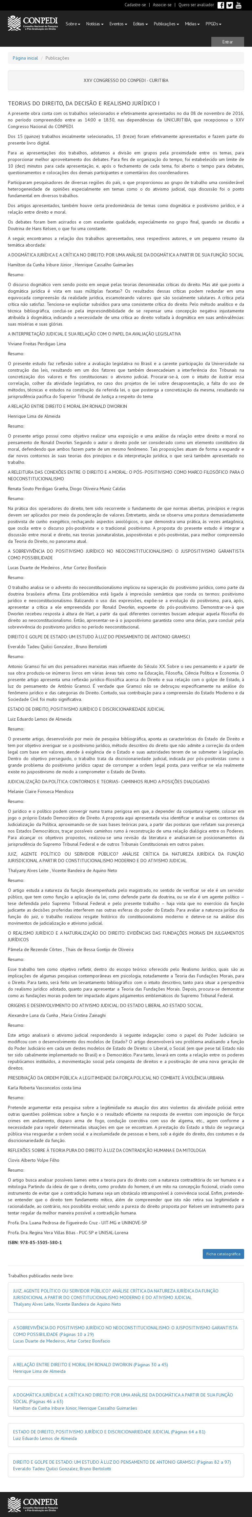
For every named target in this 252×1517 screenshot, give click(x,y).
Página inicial (25, 58)
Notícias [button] (94, 24)
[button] (227, 42)
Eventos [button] (118, 24)
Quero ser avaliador (196, 4)
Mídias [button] (192, 24)
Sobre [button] (73, 24)
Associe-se (162, 4)
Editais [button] (140, 24)
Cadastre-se (135, 4)
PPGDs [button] (213, 24)
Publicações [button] (166, 24)
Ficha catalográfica (223, 1253)
